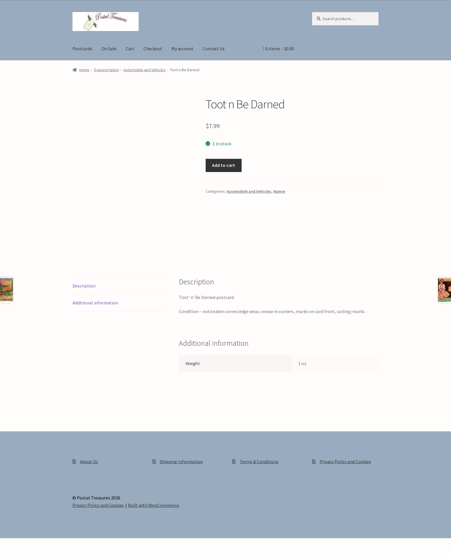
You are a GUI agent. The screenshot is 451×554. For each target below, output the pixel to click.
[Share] (34, 543)
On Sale (109, 48)
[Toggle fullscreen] (20, 543)
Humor (279, 191)
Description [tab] (83, 286)
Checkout (153, 48)
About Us (89, 461)
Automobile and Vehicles (144, 69)
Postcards (82, 48)
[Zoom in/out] (6, 543)
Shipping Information (181, 461)
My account (182, 48)
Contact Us (214, 48)
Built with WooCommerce (153, 505)
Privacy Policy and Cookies (345, 461)
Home (84, 69)
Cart (130, 48)
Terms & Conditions (259, 461)
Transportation (106, 69)
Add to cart (223, 165)
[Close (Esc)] (48, 543)
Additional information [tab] (95, 303)
